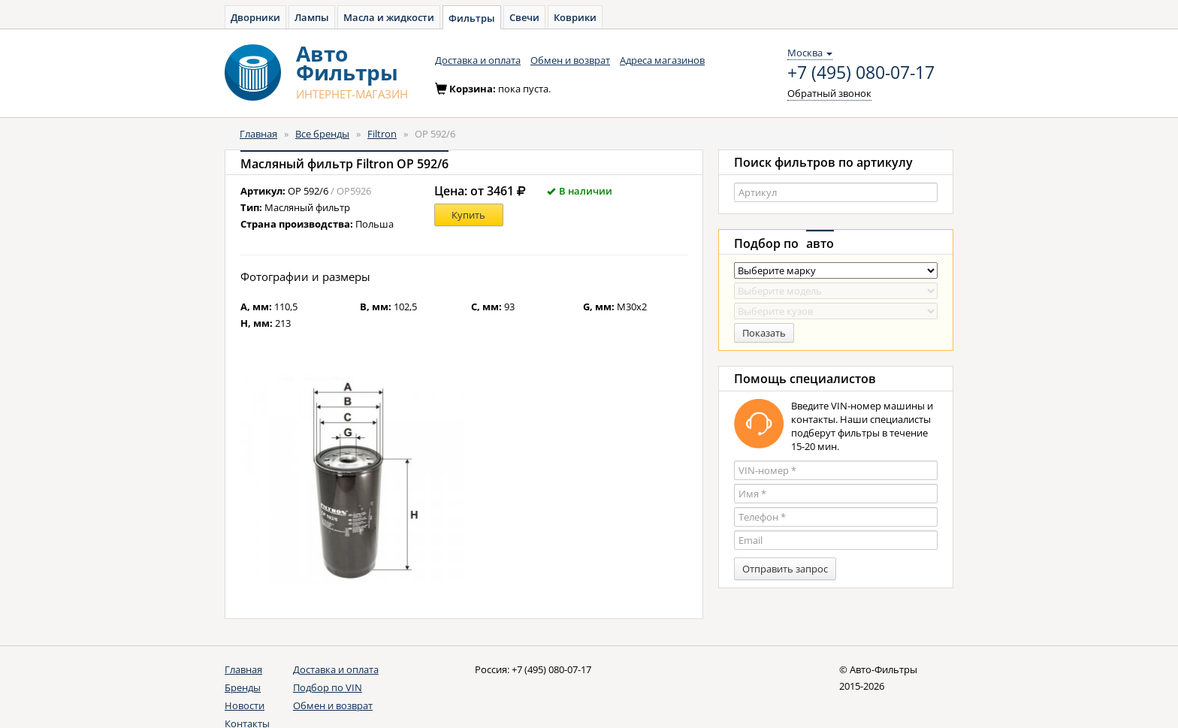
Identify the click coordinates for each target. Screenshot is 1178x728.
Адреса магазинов (662, 60)
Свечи (524, 17)
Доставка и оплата (478, 60)
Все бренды (322, 133)
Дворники (255, 17)
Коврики (575, 17)
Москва (809, 52)
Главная (258, 133)
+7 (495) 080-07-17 (861, 73)
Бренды (243, 687)
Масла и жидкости (388, 17)
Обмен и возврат (570, 60)
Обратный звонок (829, 93)
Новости (244, 705)
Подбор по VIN (327, 687)
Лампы (311, 17)
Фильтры (472, 18)
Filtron (382, 133)
